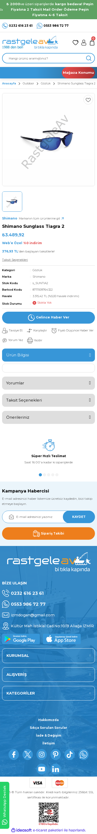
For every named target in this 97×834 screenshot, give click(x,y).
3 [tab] (48, 474)
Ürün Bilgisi (17, 354)
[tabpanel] (48, 453)
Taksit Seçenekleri (24, 400)
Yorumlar (15, 383)
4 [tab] (52, 474)
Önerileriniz (17, 417)
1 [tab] (40, 474)
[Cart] (92, 42)
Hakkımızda (48, 720)
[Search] (48, 58)
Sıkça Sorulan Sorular (48, 728)
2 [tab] (44, 474)
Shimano (39, 276)
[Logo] (30, 42)
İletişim (48, 743)
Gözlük (37, 270)
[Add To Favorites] (88, 99)
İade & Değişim (48, 735)
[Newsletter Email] (48, 517)
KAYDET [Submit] (79, 517)
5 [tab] (56, 474)
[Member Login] (84, 42)
